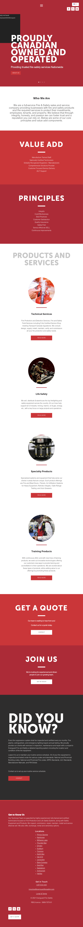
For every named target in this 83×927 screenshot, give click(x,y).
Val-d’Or (40, 857)
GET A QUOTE (14, 916)
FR (75, 4)
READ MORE (41, 337)
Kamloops (41, 837)
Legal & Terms (41, 894)
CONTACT (41, 632)
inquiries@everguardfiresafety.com (41, 889)
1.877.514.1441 (41, 885)
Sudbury (40, 848)
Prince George (42, 835)
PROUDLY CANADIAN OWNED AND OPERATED (38, 49)
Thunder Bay (42, 843)
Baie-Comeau (42, 862)
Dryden (39, 846)
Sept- (40, 865)
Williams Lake (42, 840)
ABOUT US (15, 73)
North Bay (40, 854)
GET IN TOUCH (41, 681)
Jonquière (41, 860)
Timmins (40, 851)
